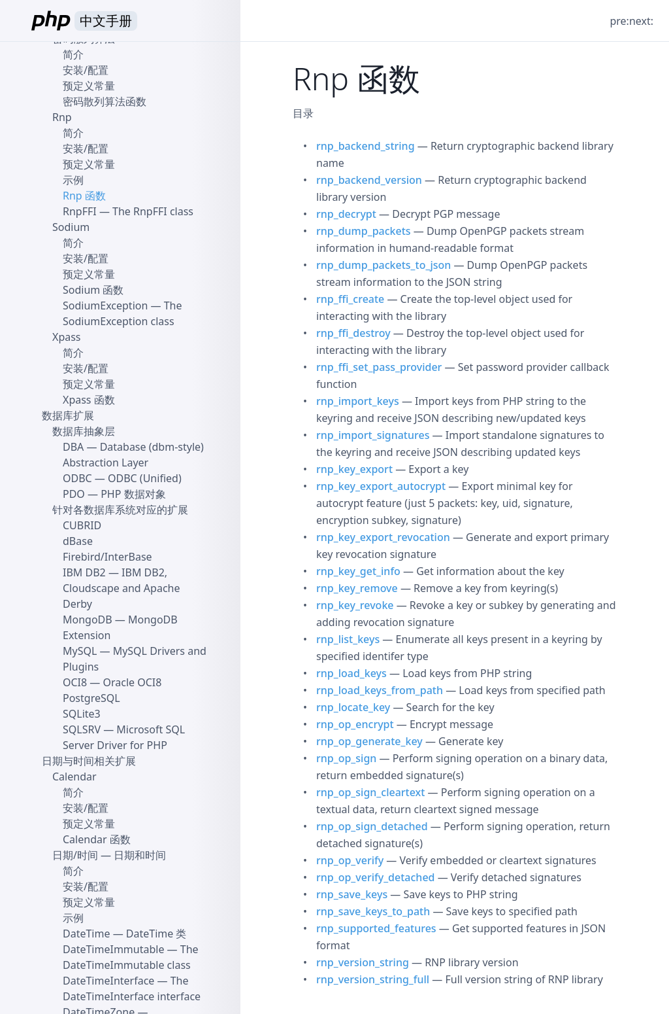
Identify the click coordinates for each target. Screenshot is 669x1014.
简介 (73, 54)
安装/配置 (85, 70)
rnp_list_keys (348, 639)
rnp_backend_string (365, 146)
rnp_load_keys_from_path (379, 690)
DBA (73, 447)
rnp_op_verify (349, 860)
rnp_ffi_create (350, 299)
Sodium (71, 227)
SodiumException (105, 305)
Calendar (74, 776)
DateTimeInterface (108, 980)
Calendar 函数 (97, 839)
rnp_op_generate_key (369, 741)
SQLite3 (82, 714)
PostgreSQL (91, 698)
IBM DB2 (84, 572)
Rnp (62, 117)
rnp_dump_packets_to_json (383, 265)
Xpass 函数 (89, 400)
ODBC (77, 478)
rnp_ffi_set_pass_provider (379, 367)
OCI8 (75, 682)
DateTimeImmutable (113, 949)
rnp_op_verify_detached (375, 877)
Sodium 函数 (93, 290)
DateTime (86, 933)
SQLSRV (82, 729)
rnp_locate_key (353, 707)
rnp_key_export (354, 469)
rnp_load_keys (351, 673)
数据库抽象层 (83, 431)
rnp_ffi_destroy (353, 333)
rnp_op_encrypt (355, 724)
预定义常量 (89, 86)
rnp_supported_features (376, 928)
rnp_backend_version (369, 180)
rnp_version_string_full (372, 979)
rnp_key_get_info (358, 571)
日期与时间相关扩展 (89, 761)
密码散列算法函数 (104, 101)
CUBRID (82, 525)
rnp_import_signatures (372, 435)
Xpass (66, 337)
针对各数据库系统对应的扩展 (120, 509)
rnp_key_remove (357, 588)
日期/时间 (75, 855)
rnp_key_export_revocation (383, 537)
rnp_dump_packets (363, 231)
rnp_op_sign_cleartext (370, 792)
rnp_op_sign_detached (372, 826)
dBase (78, 541)
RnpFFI (80, 211)
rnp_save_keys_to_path (373, 911)
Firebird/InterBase (107, 557)
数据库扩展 (68, 415)
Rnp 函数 (84, 195)
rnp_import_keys (357, 401)
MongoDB (87, 619)
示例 (73, 180)
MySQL (80, 651)
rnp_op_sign (346, 758)
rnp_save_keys (351, 894)
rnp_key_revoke (355, 605)
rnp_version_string (362, 962)
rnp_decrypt (346, 214)
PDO (74, 494)
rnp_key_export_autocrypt (381, 486)
